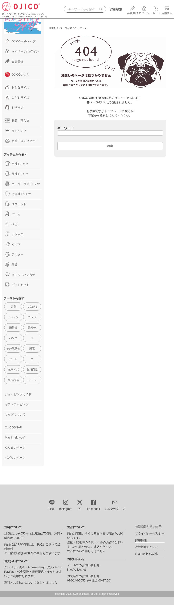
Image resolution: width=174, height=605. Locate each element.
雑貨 (11, 264)
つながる (32, 306)
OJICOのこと (17, 74)
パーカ (12, 213)
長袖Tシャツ (16, 173)
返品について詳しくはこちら (86, 551)
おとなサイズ (17, 87)
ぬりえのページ (15, 447)
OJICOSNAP (13, 427)
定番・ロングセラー (21, 140)
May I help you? (15, 437)
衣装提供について (147, 547)
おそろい (14, 107)
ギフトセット (17, 284)
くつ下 (12, 244)
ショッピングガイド (18, 394)
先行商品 (32, 369)
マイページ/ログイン (22, 51)
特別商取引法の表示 (148, 526)
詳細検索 (116, 9)
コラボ (32, 317)
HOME (53, 28)
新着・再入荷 (17, 120)
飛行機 (13, 327)
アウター (14, 254)
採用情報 (141, 540)
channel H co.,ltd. (146, 553)
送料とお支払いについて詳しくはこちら (30, 582)
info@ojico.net (76, 569)
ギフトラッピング (16, 404)
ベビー (12, 224)
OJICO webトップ (20, 41)
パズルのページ (15, 457)
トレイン (13, 317)
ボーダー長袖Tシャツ (22, 183)
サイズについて (15, 414)
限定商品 (13, 380)
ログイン (144, 11)
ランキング (15, 130)
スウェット (15, 203)
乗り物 (32, 327)
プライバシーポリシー (150, 533)
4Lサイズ (13, 369)
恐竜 (32, 348)
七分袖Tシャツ (18, 193)
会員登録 (132, 11)
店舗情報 (166, 11)
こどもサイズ (17, 97)
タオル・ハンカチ (20, 274)
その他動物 (13, 348)
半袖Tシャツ (16, 163)
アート (13, 359)
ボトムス (14, 234)
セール (32, 380)
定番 (13, 306)
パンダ (13, 338)
